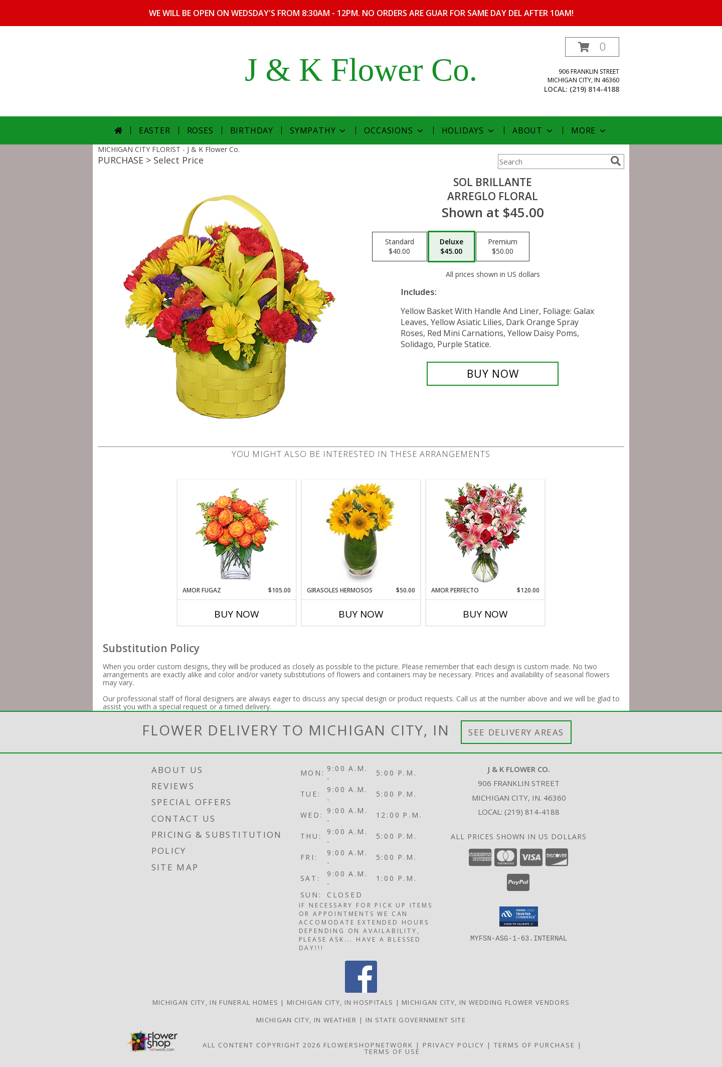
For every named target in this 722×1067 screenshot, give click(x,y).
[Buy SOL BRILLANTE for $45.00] (493, 374)
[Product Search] (552, 162)
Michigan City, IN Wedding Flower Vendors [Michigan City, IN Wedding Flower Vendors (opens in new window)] (486, 1002)
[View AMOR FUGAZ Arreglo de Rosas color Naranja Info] (237, 533)
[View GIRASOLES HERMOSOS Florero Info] (361, 532)
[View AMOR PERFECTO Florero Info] (485, 533)
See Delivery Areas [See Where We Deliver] (516, 732)
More (589, 130)
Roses (200, 130)
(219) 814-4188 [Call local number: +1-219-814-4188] (594, 89)
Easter (154, 130)
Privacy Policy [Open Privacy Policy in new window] (453, 1044)
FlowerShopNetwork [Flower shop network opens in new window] (368, 1044)
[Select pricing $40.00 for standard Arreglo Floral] (400, 246)
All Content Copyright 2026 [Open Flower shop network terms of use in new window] (262, 1044)
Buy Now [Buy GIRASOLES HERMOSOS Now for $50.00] (361, 614)
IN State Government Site (416, 1019)
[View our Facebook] (361, 990)
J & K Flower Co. (361, 70)
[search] (616, 161)
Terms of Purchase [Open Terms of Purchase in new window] (534, 1044)
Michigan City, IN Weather (306, 1019)
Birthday (251, 130)
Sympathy (318, 130)
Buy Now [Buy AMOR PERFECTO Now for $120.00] (485, 614)
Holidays (469, 130)
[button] (592, 47)
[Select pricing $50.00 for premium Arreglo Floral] (502, 246)
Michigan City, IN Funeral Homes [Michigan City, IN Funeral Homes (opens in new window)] (215, 1002)
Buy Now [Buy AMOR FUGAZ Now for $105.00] (236, 614)
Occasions (394, 130)
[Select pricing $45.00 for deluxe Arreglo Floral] (451, 246)
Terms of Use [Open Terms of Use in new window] (392, 1051)
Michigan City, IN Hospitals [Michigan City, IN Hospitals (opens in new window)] (340, 1002)
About (533, 130)
